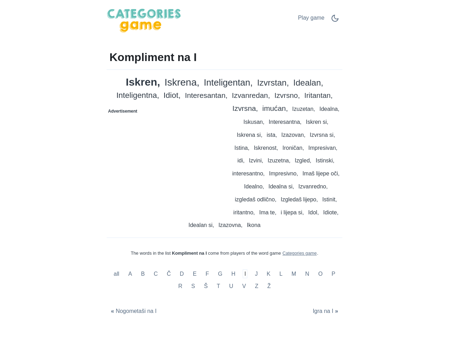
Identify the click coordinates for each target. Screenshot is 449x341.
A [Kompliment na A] (130, 274)
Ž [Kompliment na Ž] (269, 286)
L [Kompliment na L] (281, 274)
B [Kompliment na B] (143, 274)
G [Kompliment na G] (220, 274)
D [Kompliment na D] (182, 274)
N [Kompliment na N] (307, 274)
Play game (311, 18)
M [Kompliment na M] (293, 274)
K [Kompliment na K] (268, 274)
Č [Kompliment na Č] (169, 274)
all (117, 274)
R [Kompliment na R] (180, 286)
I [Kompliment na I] (245, 274)
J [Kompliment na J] (256, 274)
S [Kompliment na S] (193, 286)
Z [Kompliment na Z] (257, 286)
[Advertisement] (166, 161)
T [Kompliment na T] (218, 286)
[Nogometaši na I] (133, 311)
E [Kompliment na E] (195, 274)
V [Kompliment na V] (244, 286)
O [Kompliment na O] (320, 274)
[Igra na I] (326, 311)
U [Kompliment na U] (231, 286)
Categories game (299, 253)
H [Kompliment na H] (233, 274)
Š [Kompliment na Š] (206, 286)
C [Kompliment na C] (156, 274)
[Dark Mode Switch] (335, 20)
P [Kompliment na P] (333, 274)
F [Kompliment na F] (207, 274)
